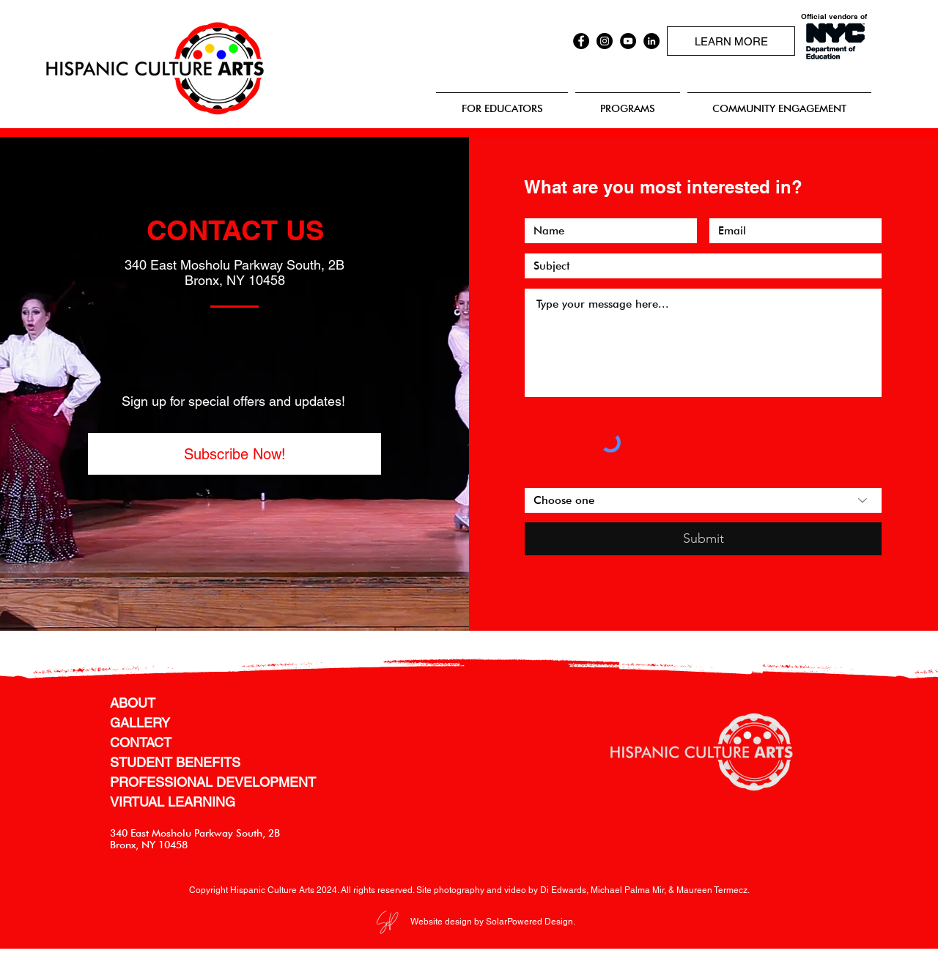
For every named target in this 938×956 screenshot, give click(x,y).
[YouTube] (628, 41)
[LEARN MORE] (731, 41)
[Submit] (703, 538)
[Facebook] (581, 41)
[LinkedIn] (651, 41)
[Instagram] (605, 41)
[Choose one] (703, 500)
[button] (234, 454)
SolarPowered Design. (530, 921)
